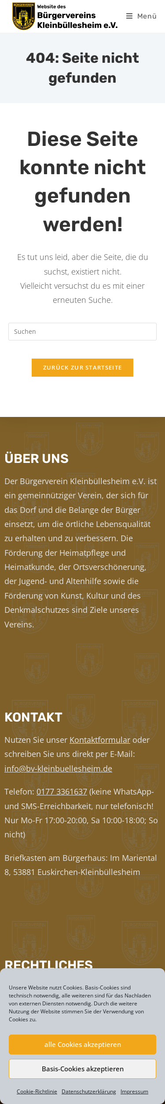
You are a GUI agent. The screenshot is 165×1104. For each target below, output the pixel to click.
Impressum (134, 1091)
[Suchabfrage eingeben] (82, 331)
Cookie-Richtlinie (37, 1091)
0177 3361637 (62, 791)
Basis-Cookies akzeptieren (83, 1068)
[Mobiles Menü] (141, 16)
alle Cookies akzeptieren (82, 1044)
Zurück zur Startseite (82, 367)
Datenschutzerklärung (89, 1091)
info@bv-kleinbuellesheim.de (58, 768)
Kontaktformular (100, 739)
